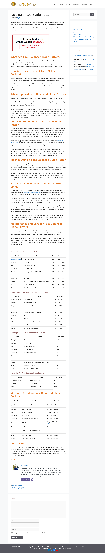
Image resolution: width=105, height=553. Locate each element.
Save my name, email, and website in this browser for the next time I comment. (35, 533)
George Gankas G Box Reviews (20, 489)
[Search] (92, 14)
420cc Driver (90, 64)
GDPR (59, 548)
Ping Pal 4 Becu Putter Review (82, 57)
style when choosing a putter (33, 192)
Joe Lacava (76, 32)
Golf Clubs (14, 485)
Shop (61, 4)
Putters (20, 485)
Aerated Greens (78, 29)
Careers (68, 547)
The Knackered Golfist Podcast (82, 55)
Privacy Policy (27, 547)
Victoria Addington (79, 69)
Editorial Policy (53, 548)
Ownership (74, 547)
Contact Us (76, 4)
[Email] (32, 479)
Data (56, 4)
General (68, 4)
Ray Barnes (20, 18)
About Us (34, 547)
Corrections (58, 547)
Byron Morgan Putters (18, 487)
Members (84, 4)
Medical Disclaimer (83, 547)
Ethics (63, 547)
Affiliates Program (66, 548)
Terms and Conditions (48, 547)
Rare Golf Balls (77, 34)
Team (39, 547)
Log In (91, 4)
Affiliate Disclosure (43, 548)
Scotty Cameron (16, 259)
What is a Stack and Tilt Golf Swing (83, 37)
